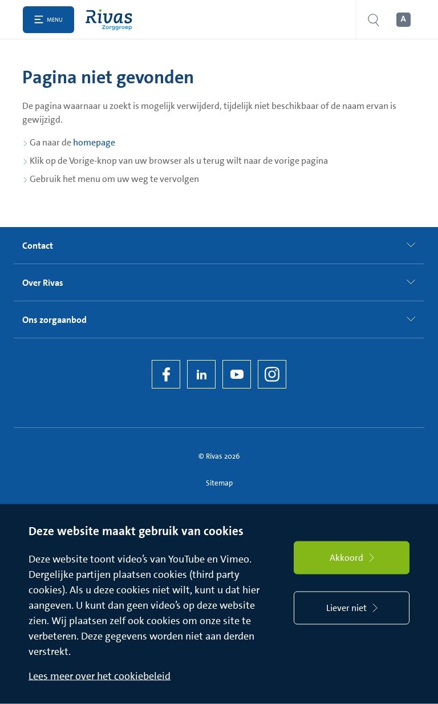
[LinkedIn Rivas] (201, 374)
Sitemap (219, 483)
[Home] (111, 19)
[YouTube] (236, 374)
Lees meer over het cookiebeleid (100, 676)
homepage (94, 142)
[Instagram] (272, 374)
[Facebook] (166, 374)
